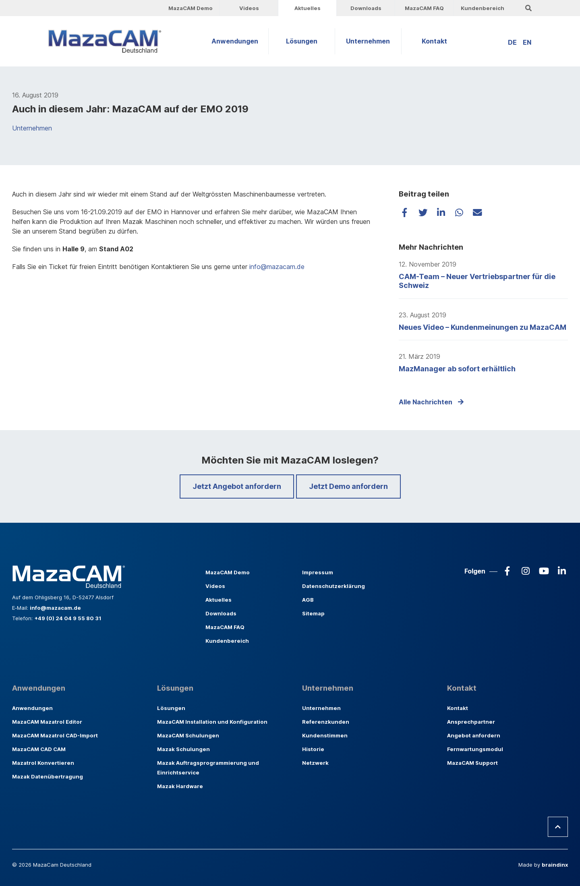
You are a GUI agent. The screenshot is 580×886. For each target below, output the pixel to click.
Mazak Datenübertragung (47, 776)
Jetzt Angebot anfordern (237, 486)
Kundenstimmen (325, 735)
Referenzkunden (325, 721)
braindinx (555, 864)
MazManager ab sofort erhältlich (457, 368)
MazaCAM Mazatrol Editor (47, 721)
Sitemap (313, 613)
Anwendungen (234, 41)
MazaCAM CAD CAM (39, 749)
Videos (249, 8)
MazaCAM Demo (190, 8)
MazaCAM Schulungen (188, 735)
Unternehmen (368, 41)
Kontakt (434, 41)
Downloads (365, 8)
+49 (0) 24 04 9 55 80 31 (67, 618)
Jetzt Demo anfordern (348, 486)
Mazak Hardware (180, 786)
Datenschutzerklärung (333, 586)
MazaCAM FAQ (424, 8)
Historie (313, 749)
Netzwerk (315, 763)
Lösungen (301, 41)
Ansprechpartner (471, 721)
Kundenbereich (482, 8)
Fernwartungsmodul (475, 749)
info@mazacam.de (275, 267)
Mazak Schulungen (183, 749)
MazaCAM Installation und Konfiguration (212, 721)
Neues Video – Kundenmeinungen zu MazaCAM (482, 327)
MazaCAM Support (472, 763)
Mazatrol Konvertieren (43, 763)
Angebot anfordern (473, 735)
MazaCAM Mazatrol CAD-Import (55, 735)
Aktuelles (307, 8)
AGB (308, 599)
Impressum (317, 572)
